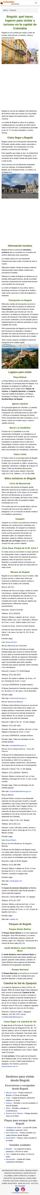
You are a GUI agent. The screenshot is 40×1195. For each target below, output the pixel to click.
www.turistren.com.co (10, 1066)
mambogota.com (15, 881)
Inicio (5, 10)
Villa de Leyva (11, 1093)
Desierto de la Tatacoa (14, 1113)
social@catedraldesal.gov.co (12, 1017)
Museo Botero (11, 840)
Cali (7, 1154)
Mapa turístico (20, 1176)
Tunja (8, 1098)
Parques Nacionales (13, 1173)
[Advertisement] (20, 87)
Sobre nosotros (9, 1183)
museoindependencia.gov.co (20, 791)
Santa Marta (10, 1138)
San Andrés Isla (12, 1133)
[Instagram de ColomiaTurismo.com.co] (23, 1189)
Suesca (9, 1103)
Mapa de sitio (24, 1183)
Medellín (9, 1149)
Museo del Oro (11, 642)
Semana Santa (31, 1170)
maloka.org (13, 919)
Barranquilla (10, 1159)
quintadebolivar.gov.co (17, 745)
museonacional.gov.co (17, 698)
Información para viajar (13, 1170)
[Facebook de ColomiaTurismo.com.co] (17, 1189)
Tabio (8, 1108)
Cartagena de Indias (13, 1127)
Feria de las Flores (28, 1181)
